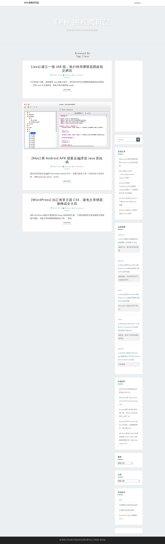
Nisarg (102, 540)
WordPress (87, 540)
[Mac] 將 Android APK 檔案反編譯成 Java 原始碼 (67, 160)
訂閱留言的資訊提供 (126, 510)
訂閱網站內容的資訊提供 (128, 505)
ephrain (68, 75)
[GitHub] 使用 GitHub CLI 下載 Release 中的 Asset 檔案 (128, 201)
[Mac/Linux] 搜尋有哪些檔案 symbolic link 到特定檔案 (128, 162)
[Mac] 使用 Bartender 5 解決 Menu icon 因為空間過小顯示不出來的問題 (128, 268)
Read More (67, 90)
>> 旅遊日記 (137, 3)
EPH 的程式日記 (31, 2)
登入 (120, 500)
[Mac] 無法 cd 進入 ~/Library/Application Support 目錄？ (127, 174)
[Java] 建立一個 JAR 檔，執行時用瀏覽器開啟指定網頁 (67, 68)
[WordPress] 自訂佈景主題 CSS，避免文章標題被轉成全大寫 (67, 201)
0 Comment (79, 75)
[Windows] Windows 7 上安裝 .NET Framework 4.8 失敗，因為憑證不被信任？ (129, 327)
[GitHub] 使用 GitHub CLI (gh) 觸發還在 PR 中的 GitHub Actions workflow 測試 (129, 356)
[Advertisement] (128, 95)
